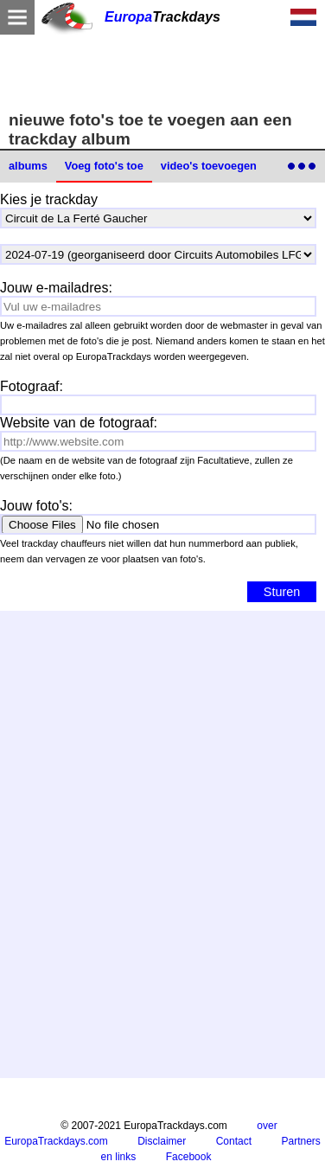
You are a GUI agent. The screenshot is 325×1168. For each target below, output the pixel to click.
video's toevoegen (209, 165)
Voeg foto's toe (104, 165)
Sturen (282, 592)
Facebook (189, 1157)
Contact (234, 1141)
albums (28, 165)
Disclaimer (161, 1141)
